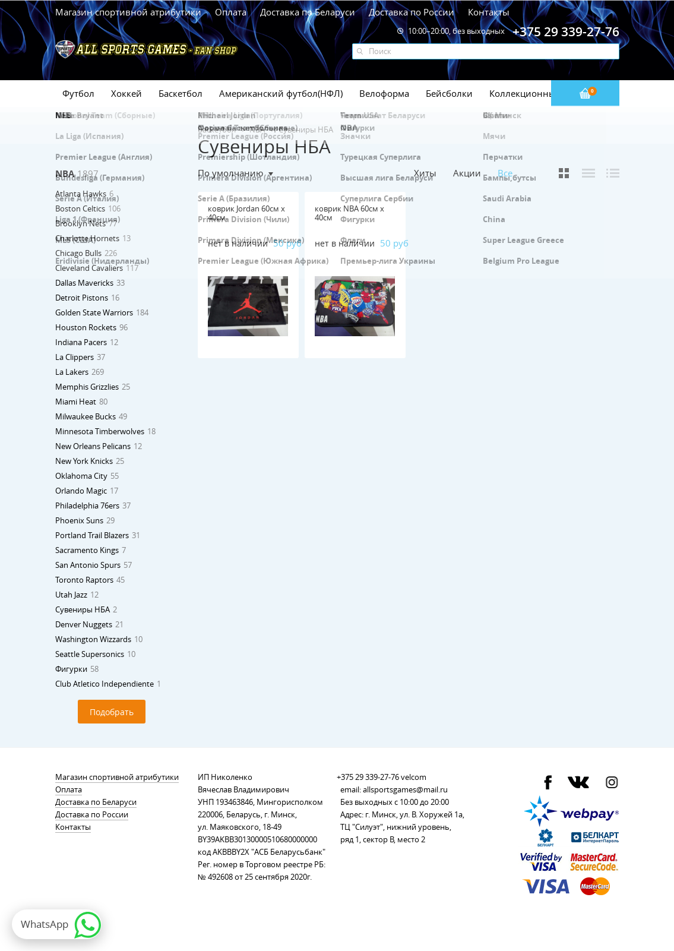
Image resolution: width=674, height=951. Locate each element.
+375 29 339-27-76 (368, 777)
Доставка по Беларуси (307, 12)
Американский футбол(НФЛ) (281, 93)
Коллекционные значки (541, 93)
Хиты (425, 173)
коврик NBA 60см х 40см (349, 213)
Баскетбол (180, 93)
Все (505, 173)
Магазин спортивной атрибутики (129, 12)
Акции (467, 173)
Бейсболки (449, 93)
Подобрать (112, 712)
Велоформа (384, 93)
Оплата (230, 12)
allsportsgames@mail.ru (405, 789)
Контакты (489, 12)
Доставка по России (411, 12)
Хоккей (126, 93)
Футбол (78, 93)
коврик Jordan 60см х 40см (246, 213)
